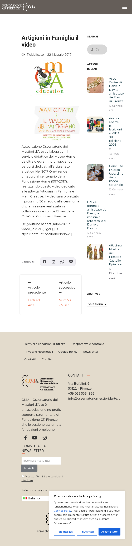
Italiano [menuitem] (34, 498)
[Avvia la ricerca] (92, 49)
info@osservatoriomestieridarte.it (94, 398)
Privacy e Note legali (38, 351)
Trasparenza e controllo (87, 344)
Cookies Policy (62, 510)
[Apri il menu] (124, 6)
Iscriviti (29, 468)
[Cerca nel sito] (97, 49)
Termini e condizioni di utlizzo (45, 344)
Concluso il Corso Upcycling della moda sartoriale (116, 175)
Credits (47, 359)
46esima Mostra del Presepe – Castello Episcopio (116, 255)
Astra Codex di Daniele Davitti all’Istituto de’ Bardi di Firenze (116, 90)
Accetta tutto (109, 531)
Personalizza (65, 531)
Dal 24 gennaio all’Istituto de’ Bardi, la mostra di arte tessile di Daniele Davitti (97, 215)
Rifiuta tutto (87, 531)
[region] (87, 515)
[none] (43, 498)
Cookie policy (67, 351)
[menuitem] (43, 498)
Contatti (30, 359)
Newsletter (90, 351)
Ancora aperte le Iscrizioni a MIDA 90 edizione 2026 (115, 131)
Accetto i (42, 478)
